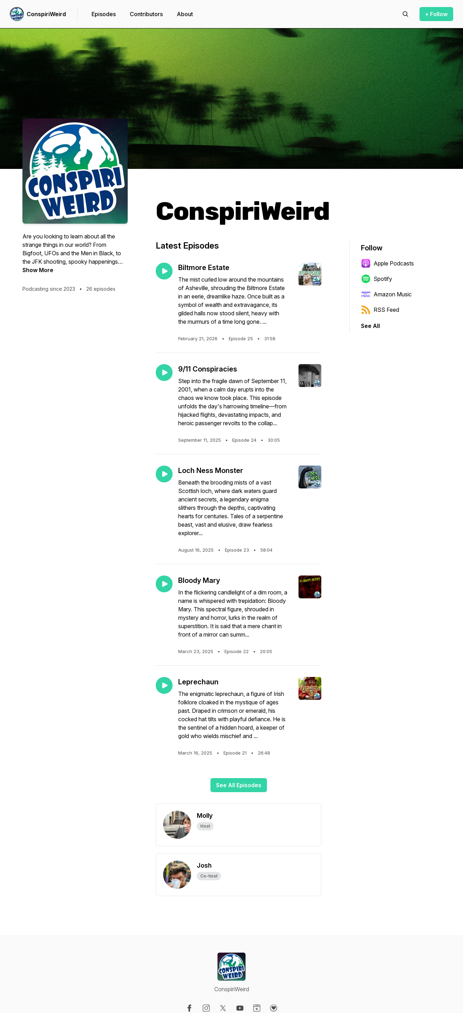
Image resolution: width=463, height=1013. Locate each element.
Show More (37, 270)
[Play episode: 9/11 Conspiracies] (164, 372)
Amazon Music (386, 294)
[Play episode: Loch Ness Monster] (164, 474)
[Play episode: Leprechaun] (164, 685)
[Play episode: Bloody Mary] (164, 583)
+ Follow (436, 14)
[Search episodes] (405, 14)
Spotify (376, 279)
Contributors (146, 14)
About (185, 14)
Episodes (104, 14)
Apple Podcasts (387, 263)
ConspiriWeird (46, 14)
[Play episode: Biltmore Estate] (164, 271)
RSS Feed (380, 310)
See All (370, 325)
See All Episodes (238, 785)
